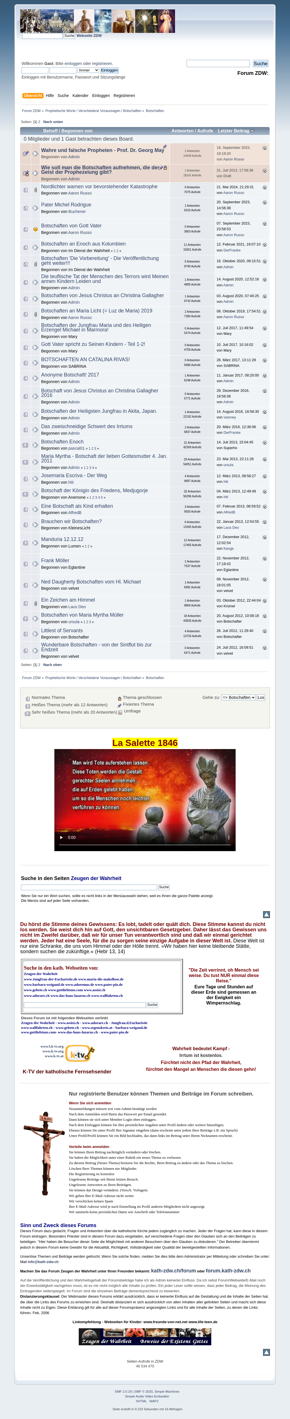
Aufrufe (205, 130)
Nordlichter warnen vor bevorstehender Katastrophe (99, 186)
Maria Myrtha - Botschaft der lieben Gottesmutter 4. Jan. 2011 (104, 458)
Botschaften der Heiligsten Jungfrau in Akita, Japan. (99, 411)
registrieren (102, 63)
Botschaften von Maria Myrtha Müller (82, 615)
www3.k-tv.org (52, 1046)
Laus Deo (231, 527)
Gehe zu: (211, 697)
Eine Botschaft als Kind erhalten (77, 506)
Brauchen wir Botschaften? (71, 521)
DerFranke (231, 250)
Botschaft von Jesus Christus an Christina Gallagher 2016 (99, 393)
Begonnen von (77, 130)
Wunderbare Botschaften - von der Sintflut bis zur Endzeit (96, 647)
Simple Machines (167, 1391)
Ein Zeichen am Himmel (68, 600)
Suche (28, 878)
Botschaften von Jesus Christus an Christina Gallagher (102, 295)
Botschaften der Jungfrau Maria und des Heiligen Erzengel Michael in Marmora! (96, 327)
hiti (71, 482)
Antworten (183, 130)
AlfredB (75, 512)
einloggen (73, 63)
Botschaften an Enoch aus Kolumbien (83, 244)
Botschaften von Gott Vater (71, 226)
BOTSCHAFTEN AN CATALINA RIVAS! (85, 359)
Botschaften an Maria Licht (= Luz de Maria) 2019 (96, 311)
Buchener (77, 211)
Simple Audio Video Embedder (147, 1396)
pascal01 (77, 448)
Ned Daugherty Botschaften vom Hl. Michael (91, 582)
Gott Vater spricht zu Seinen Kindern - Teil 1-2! (93, 344)
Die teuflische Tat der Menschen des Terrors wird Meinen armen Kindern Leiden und (105, 279)
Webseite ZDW (89, 35)
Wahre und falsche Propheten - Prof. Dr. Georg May (102, 150)
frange (228, 548)
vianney (229, 417)
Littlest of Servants (62, 630)
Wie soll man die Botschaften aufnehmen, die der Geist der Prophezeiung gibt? (100, 170)
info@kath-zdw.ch (43, 1262)
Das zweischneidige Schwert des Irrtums (86, 426)
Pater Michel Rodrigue (66, 205)
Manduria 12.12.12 (62, 539)
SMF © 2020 (144, 1391)
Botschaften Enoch (62, 442)
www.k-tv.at (54, 1056)
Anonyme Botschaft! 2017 (70, 375)
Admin (74, 157)
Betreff (50, 130)
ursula (228, 465)
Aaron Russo (233, 159)
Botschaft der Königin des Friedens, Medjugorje (94, 490)
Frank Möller (55, 560)
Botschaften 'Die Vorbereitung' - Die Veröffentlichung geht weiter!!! (100, 260)
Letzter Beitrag (236, 130)
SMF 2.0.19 (123, 1391)
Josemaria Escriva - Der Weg (74, 475)
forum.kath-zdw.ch (228, 1271)
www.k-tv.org (52, 1051)
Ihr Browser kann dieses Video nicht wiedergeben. (145, 800)
